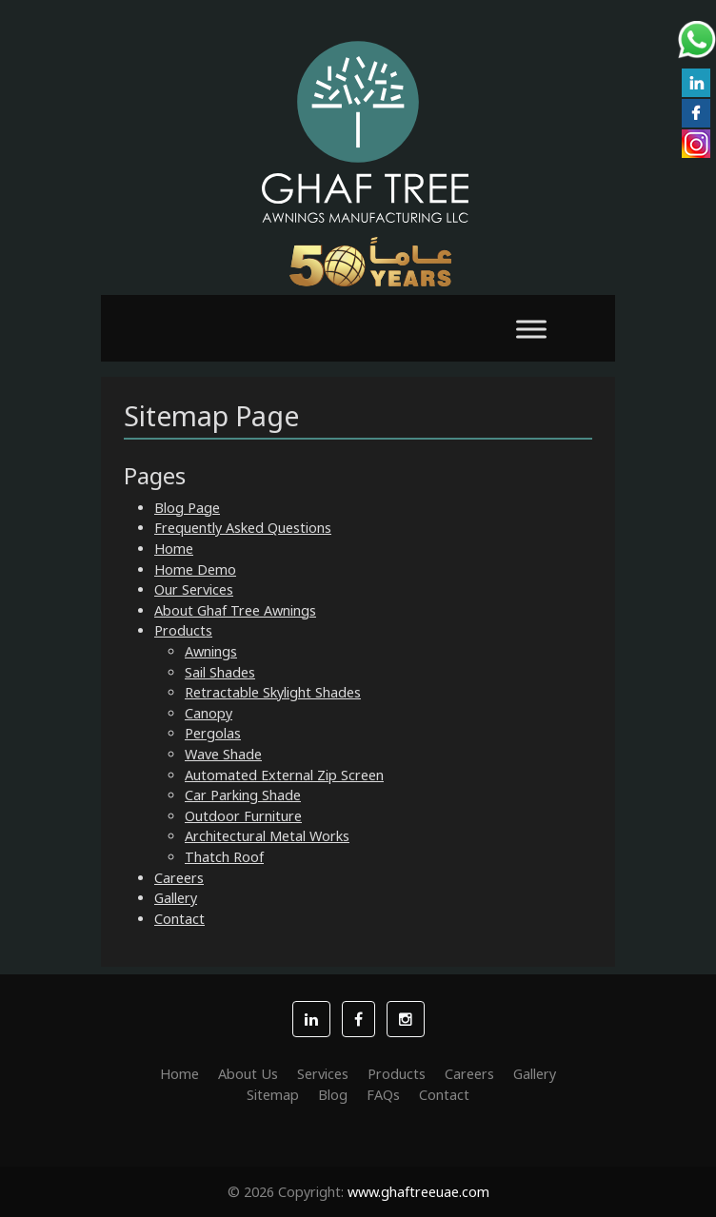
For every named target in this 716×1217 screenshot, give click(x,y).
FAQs (383, 1095)
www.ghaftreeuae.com (418, 1192)
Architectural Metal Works (267, 836)
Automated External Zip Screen (284, 775)
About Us (248, 1074)
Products (183, 630)
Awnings (211, 651)
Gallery (175, 898)
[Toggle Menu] (531, 329)
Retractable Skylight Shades (273, 692)
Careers (179, 878)
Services (322, 1074)
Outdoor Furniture (243, 816)
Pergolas (213, 733)
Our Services (193, 589)
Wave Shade (223, 754)
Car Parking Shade (243, 795)
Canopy (208, 713)
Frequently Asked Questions (242, 528)
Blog (333, 1095)
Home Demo (195, 569)
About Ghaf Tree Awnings (235, 610)
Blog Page (187, 508)
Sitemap (273, 1095)
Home (173, 549)
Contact (179, 919)
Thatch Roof (224, 857)
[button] (311, 1019)
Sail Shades (220, 672)
